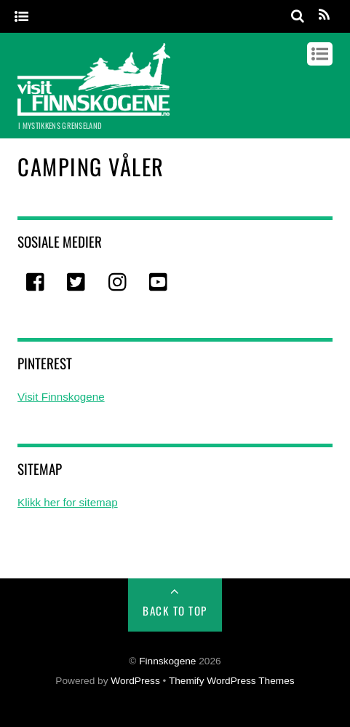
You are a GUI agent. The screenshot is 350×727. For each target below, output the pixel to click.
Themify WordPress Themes (232, 680)
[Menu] (21, 17)
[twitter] (77, 283)
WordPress (135, 680)
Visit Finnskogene (61, 396)
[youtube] (159, 283)
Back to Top (175, 610)
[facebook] (36, 283)
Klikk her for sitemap (67, 502)
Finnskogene (167, 661)
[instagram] (118, 283)
